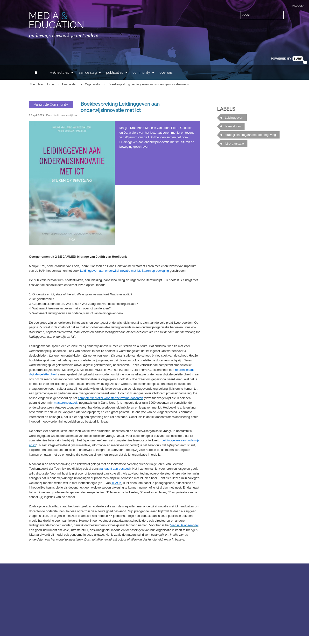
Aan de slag (87, 72)
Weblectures (59, 72)
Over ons (166, 72)
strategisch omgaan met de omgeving (250, 135)
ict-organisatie (234, 143)
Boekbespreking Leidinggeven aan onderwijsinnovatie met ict (120, 107)
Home (50, 84)
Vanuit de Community (51, 104)
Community (141, 72)
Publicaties (114, 72)
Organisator (93, 84)
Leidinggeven (234, 117)
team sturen (233, 126)
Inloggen (298, 5)
